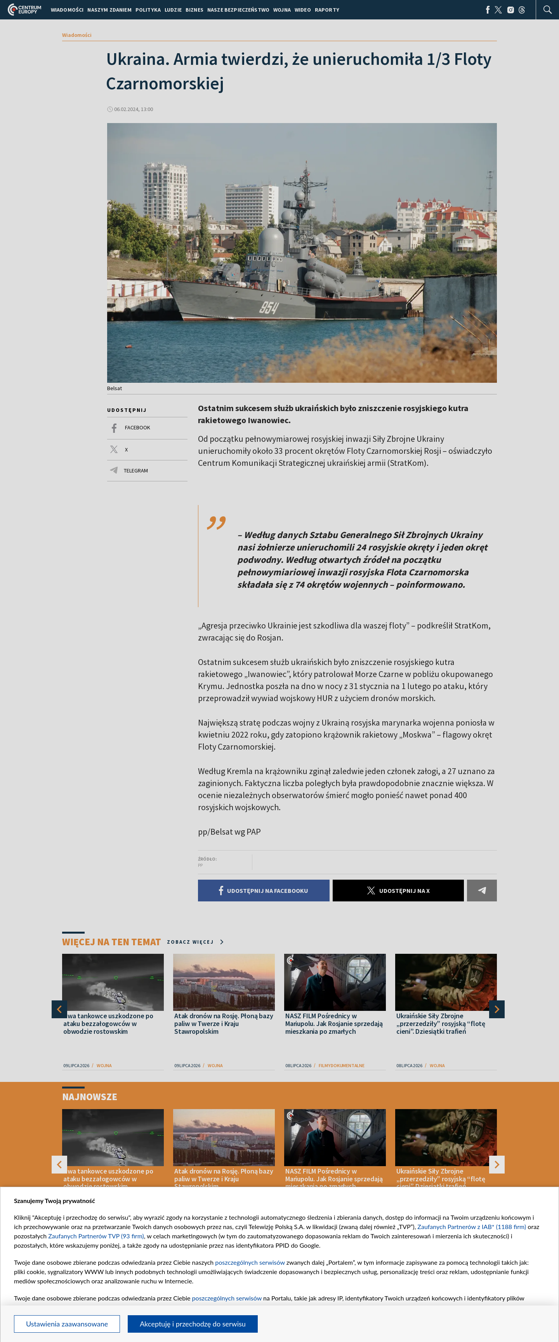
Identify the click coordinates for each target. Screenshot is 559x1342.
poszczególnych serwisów (250, 1262)
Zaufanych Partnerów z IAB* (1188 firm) (471, 1226)
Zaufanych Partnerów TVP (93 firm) (96, 1236)
